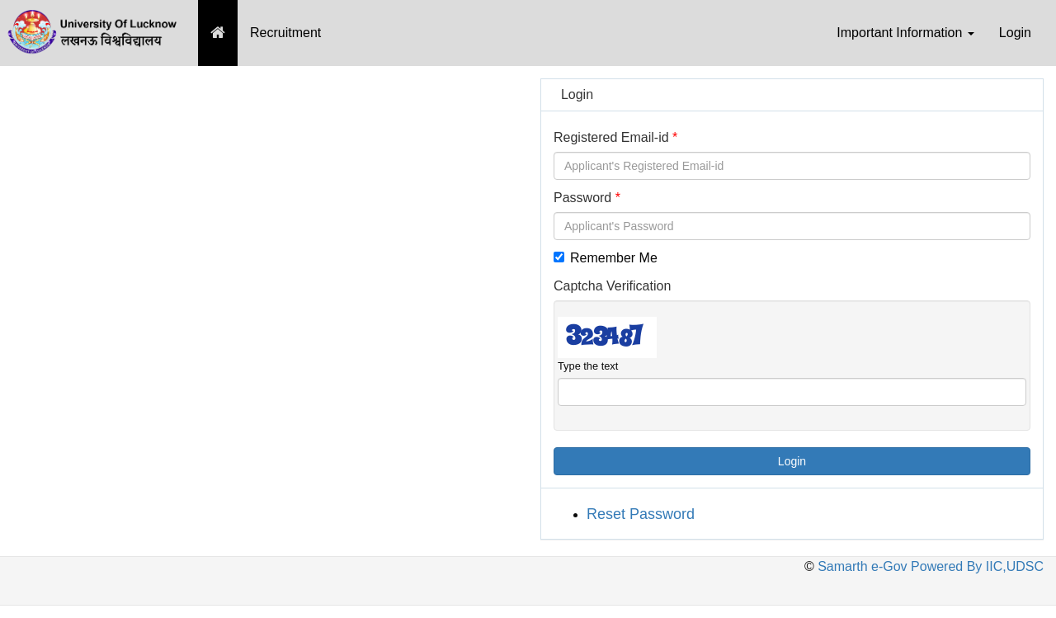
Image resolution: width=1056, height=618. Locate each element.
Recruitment (285, 33)
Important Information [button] (905, 33)
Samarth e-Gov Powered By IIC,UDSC (929, 566)
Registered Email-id (611, 137)
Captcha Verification (612, 286)
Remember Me (606, 258)
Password (582, 198)
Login (1015, 33)
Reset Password (641, 514)
